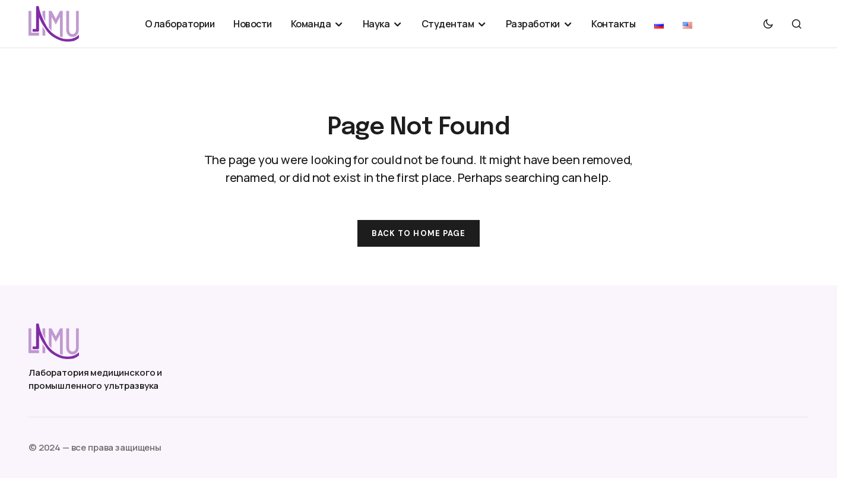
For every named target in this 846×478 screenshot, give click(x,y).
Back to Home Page (418, 233)
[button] (768, 24)
